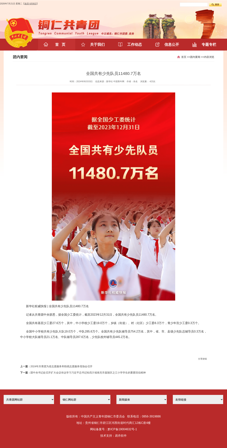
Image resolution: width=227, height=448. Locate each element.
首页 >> (185, 56)
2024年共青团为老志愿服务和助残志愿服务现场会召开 (61, 366)
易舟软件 (121, 435)
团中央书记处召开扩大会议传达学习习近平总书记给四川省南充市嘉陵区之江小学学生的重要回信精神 (88, 372)
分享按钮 (202, 359)
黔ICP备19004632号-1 (122, 429)
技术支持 (106, 435)
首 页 (60, 44)
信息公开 (171, 44)
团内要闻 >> (197, 56)
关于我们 (97, 44)
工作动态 (134, 44)
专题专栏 (209, 44)
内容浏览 (209, 56)
